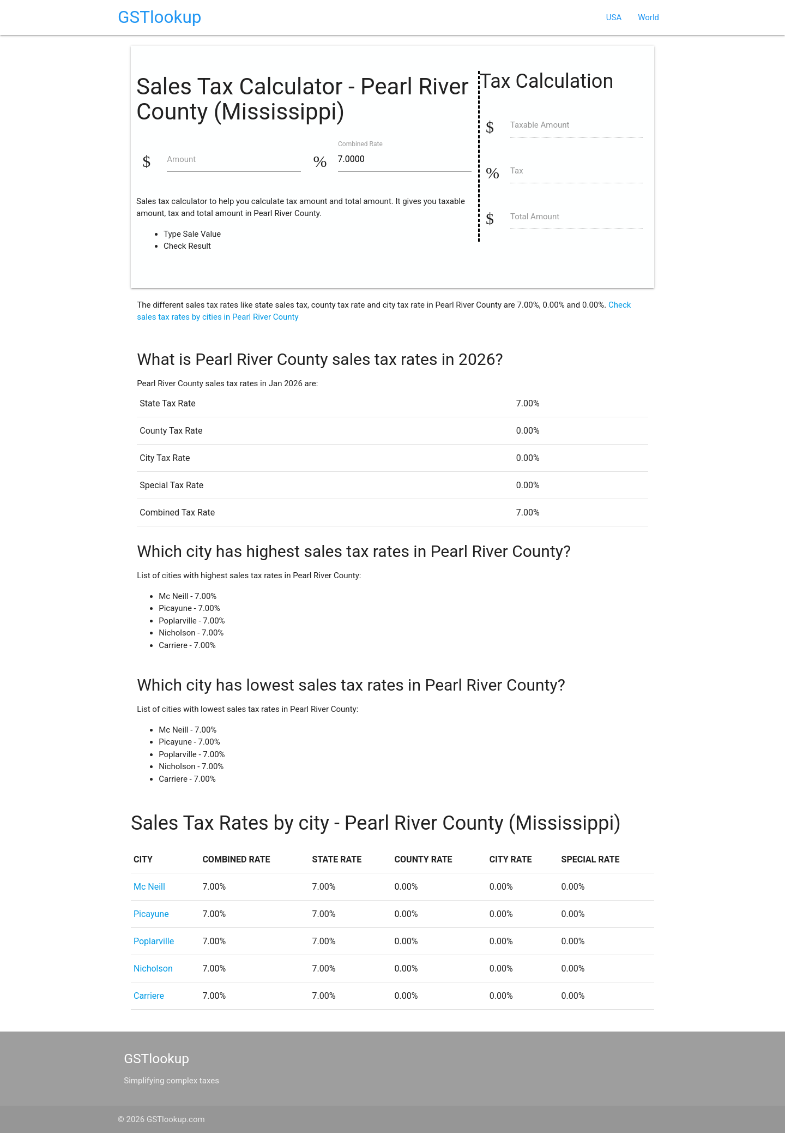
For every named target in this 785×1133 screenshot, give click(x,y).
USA (613, 17)
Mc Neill (149, 887)
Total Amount (534, 216)
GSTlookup (160, 17)
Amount (181, 159)
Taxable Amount (540, 125)
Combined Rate (360, 143)
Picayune (151, 914)
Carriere (149, 996)
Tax (516, 171)
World (648, 17)
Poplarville (154, 941)
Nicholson (153, 968)
